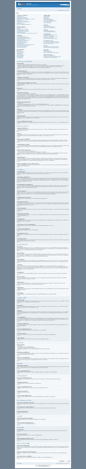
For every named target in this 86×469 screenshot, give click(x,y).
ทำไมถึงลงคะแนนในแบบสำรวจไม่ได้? (22, 42)
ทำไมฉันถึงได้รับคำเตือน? (20, 43)
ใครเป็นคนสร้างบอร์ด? (47, 50)
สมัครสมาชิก (63, 10)
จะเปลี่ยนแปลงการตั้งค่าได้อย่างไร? (22, 27)
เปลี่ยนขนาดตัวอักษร (68, 8)
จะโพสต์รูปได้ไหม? (19, 53)
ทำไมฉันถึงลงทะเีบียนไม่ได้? (21, 23)
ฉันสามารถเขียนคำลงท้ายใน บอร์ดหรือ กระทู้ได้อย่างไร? (52, 42)
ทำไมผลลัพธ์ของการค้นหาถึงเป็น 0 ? (49, 35)
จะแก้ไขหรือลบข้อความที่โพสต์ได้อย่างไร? (23, 37)
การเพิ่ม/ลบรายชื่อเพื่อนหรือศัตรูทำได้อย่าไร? (50, 31)
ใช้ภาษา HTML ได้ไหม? (20, 51)
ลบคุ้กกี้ (60, 463)
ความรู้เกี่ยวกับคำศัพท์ (52, 452)
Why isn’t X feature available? (48, 51)
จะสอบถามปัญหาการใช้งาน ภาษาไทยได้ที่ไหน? (50, 57)
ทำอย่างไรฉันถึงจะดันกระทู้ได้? (21, 47)
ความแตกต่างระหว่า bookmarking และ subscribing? (51, 41)
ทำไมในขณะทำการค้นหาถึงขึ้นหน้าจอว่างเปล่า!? (51, 36)
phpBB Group (26, 430)
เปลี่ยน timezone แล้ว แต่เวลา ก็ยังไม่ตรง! (23, 29)
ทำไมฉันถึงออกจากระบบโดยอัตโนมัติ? (22, 18)
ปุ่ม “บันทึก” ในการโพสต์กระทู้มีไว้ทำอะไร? (23, 45)
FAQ (59, 10)
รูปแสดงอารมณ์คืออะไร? (20, 52)
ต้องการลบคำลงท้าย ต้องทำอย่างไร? (49, 43)
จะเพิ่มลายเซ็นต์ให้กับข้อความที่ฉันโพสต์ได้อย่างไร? (24, 38)
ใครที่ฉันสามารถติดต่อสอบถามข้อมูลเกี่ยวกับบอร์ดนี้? (51, 52)
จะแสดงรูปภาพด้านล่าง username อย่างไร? (23, 31)
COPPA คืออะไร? (19, 22)
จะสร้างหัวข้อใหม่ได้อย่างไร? (21, 36)
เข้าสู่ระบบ (67, 10)
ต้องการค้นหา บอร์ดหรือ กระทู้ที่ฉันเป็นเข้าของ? (50, 38)
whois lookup (42, 439)
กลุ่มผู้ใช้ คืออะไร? (46, 18)
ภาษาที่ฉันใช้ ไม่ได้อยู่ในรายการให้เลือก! (22, 30)
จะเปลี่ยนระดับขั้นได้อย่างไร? (21, 32)
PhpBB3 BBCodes (44, 465)
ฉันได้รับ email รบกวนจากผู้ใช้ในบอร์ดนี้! (49, 27)
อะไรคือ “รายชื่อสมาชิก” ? (47, 22)
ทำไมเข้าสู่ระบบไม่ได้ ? (20, 16)
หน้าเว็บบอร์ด (20, 8)
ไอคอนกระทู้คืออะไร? (20, 57)
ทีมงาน (58, 463)
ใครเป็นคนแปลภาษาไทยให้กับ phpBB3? (49, 55)
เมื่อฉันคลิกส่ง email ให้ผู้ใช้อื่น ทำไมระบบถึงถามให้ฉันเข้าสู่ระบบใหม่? (27, 33)
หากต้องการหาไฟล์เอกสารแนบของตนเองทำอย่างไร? (51, 47)
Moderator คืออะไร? (46, 17)
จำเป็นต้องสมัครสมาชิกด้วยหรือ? (21, 17)
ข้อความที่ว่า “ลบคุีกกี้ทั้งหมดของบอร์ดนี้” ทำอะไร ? (24, 24)
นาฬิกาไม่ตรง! (19, 28)
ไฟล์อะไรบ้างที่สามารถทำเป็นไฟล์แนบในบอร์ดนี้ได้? (51, 46)
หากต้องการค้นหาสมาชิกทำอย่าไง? (49, 37)
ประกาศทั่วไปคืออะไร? (20, 54)
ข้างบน (19, 68)
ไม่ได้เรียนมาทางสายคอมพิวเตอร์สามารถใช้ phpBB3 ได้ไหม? (52, 56)
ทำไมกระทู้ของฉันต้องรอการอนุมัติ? (22, 46)
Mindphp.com (29, 446)
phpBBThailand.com (36, 446)
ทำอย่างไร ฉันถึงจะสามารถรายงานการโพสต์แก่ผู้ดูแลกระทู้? (25, 44)
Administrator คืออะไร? (47, 16)
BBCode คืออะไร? (19, 50)
